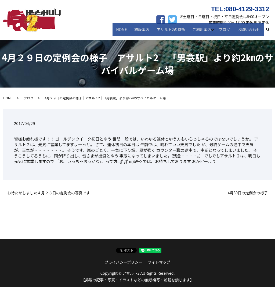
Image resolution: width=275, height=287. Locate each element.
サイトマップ (159, 262)
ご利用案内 (202, 31)
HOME (126, 31)
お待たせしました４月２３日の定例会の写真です (48, 192)
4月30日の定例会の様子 (248, 192)
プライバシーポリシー (123, 262)
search (270, 32)
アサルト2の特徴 (173, 31)
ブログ (226, 31)
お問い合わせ (249, 31)
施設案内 (145, 31)
